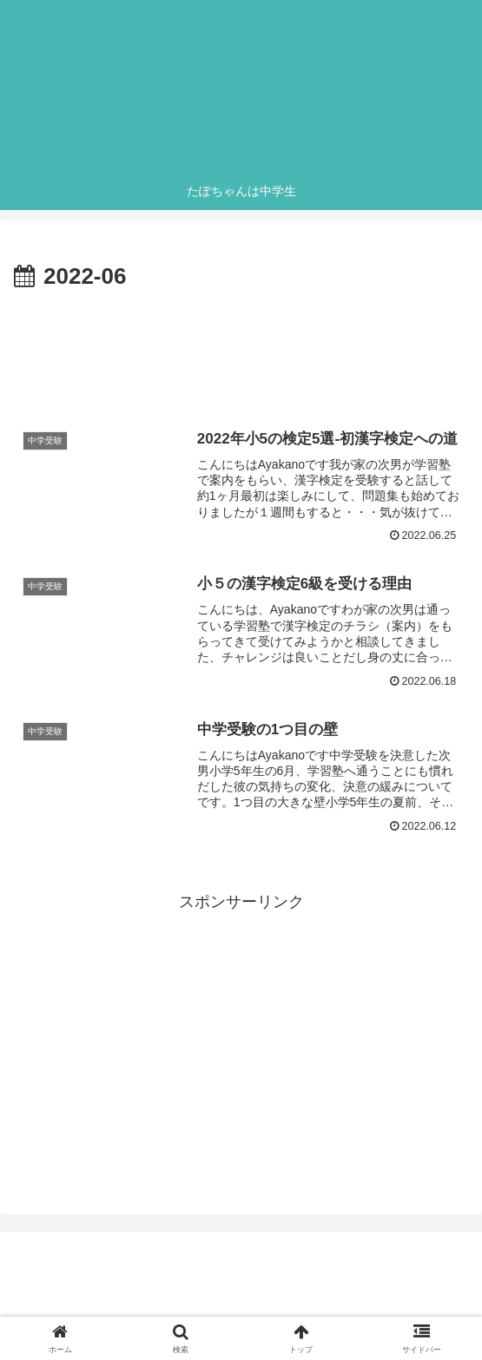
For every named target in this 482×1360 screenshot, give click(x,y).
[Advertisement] (241, 349)
